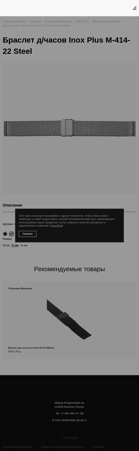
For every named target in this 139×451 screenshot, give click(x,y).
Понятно (28, 233)
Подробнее (56, 225)
